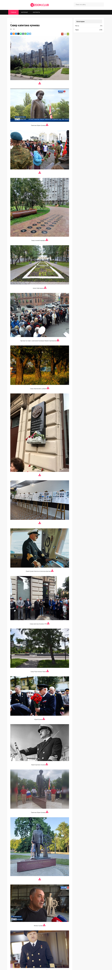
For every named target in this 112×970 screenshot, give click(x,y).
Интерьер (24, 12)
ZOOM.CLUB (39, 5)
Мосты (77, 26)
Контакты (36, 12)
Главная (13, 12)
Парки (77, 30)
